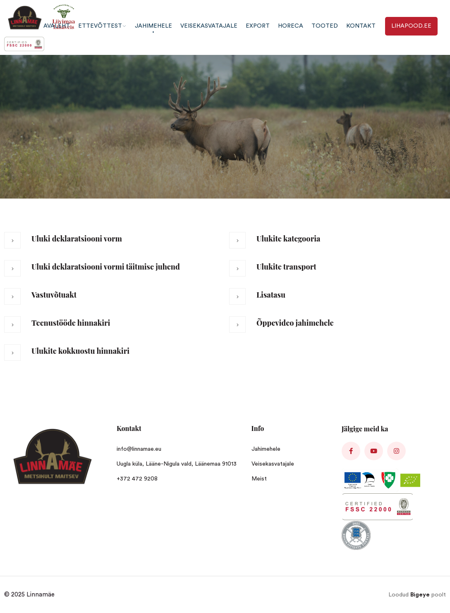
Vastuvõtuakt (54, 295)
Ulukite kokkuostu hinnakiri (80, 351)
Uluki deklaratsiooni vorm (76, 239)
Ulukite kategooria (288, 239)
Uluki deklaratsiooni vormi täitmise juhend (105, 267)
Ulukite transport (286, 267)
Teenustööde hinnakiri (70, 323)
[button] (112, 245)
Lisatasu (270, 295)
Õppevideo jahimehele (295, 323)
